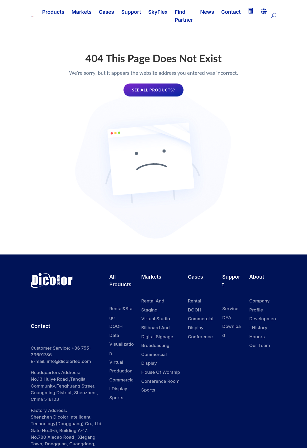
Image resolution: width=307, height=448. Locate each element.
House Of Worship (160, 373)
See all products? (153, 90)
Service (230, 309)
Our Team (259, 346)
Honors (257, 337)
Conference (200, 337)
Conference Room (160, 382)
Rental (194, 301)
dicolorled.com (83, 359)
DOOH (194, 310)
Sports (148, 390)
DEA (226, 318)
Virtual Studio (155, 319)
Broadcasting (155, 346)
